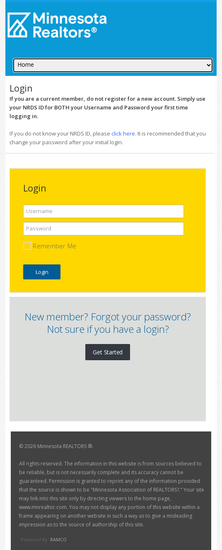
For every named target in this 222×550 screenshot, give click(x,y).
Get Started (108, 352)
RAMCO (58, 539)
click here (123, 133)
